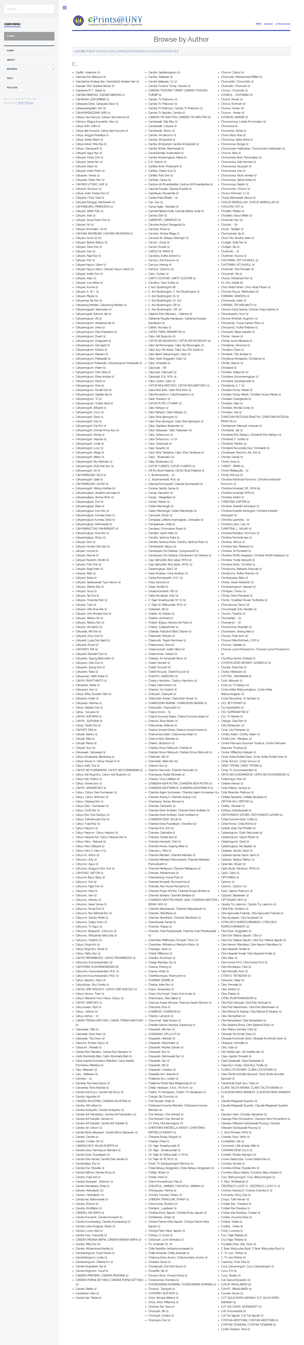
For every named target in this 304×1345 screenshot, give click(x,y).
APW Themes (26, 102)
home (10, 50)
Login (10, 36)
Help (10, 78)
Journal (268, 24)
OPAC (258, 24)
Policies (12, 87)
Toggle (65, 7)
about (11, 60)
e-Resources (283, 24)
